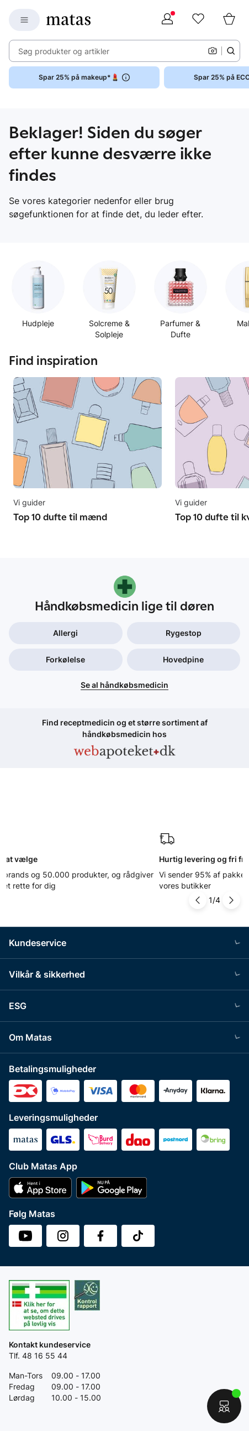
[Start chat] (224, 1406)
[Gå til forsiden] (68, 20)
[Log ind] (167, 19)
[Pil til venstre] (197, 900)
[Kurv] (229, 19)
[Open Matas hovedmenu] (24, 20)
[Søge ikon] (231, 51)
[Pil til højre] (231, 900)
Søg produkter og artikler (63, 51)
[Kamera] (212, 51)
